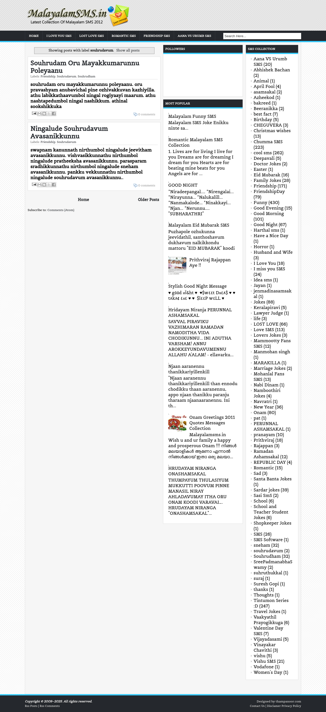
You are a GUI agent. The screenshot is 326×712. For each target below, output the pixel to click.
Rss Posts (31, 706)
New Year (264, 407)
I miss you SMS (269, 269)
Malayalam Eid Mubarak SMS (198, 225)
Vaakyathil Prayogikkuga (268, 619)
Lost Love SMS (91, 36)
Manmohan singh (272, 351)
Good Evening (269, 208)
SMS (258, 534)
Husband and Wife (273, 252)
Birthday (263, 119)
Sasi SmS (263, 495)
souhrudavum (66, 76)
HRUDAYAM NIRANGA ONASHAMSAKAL (192, 471)
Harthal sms (266, 230)
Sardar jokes (267, 490)
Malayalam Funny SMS (192, 116)
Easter (260, 169)
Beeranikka (266, 108)
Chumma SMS (268, 141)
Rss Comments (50, 706)
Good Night (266, 224)
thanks (261, 589)
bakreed (262, 103)
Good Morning (269, 213)
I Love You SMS (59, 36)
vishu (259, 655)
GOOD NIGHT (183, 185)
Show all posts (128, 50)
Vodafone (264, 667)
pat (257, 418)
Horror (261, 246)
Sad (257, 473)
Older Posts (148, 199)
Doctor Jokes (267, 164)
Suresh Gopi (266, 584)
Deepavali (264, 158)
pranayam (264, 434)
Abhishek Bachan (272, 70)
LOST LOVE (266, 324)
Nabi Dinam (266, 385)
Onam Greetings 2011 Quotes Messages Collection (212, 423)
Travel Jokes (267, 611)
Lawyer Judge (268, 313)
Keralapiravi (267, 307)
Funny (260, 202)
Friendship (47, 76)
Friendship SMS (156, 36)
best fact (262, 114)
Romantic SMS (124, 36)
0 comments (146, 114)
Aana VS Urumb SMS (194, 36)
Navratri (263, 401)
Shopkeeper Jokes (272, 523)
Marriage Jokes (270, 368)
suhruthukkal (268, 573)
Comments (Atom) (60, 210)
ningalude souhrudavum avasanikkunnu (69, 132)
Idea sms (263, 280)
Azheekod (264, 97)
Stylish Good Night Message (197, 286)
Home (34, 36)
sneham (262, 545)
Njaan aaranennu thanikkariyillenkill (188, 369)
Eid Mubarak (267, 175)
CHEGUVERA (268, 125)
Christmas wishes (272, 130)
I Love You (265, 263)
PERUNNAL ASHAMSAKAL (269, 426)
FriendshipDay (269, 191)
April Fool (264, 86)
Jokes (259, 302)
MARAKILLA (267, 363)
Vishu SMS (265, 661)
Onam (260, 412)
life (257, 318)
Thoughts (264, 595)
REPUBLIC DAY (270, 462)
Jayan (260, 285)
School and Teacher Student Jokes (271, 512)
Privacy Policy (291, 706)
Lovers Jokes (267, 335)
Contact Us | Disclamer (265, 706)
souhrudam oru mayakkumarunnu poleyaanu (84, 67)
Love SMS (264, 329)
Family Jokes (267, 180)
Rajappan (263, 445)
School (260, 501)
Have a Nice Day (271, 235)
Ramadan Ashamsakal (266, 454)
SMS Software (268, 539)
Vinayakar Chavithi (265, 647)
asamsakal (265, 92)
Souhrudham (86, 76)
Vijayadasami (268, 639)
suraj (259, 578)
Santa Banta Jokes (273, 479)
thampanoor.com (288, 701)
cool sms (263, 153)
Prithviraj (264, 440)
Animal (261, 81)
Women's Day (268, 672)
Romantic (264, 468)
